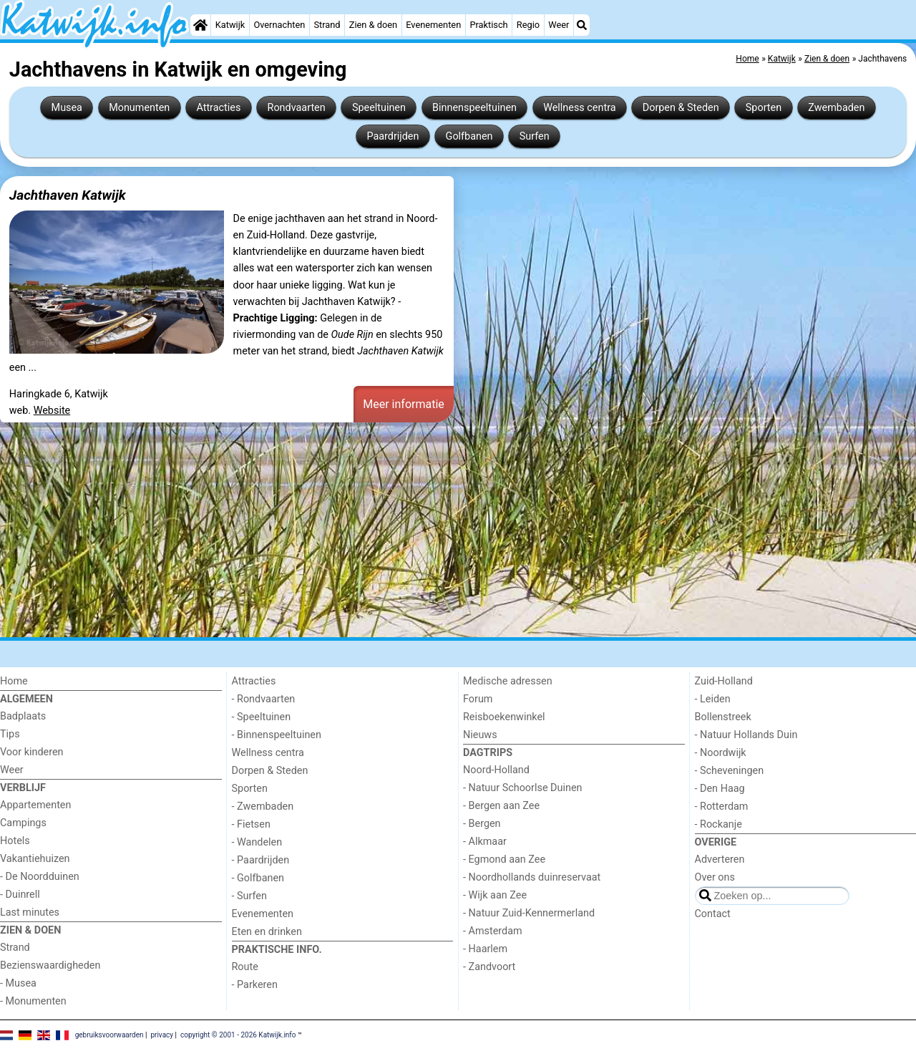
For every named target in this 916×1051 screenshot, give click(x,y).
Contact (713, 914)
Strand (326, 24)
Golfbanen (469, 136)
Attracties (218, 108)
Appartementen (35, 805)
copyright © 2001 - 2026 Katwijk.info (238, 1035)
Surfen (535, 136)
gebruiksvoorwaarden (109, 1035)
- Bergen (482, 824)
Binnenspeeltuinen (474, 108)
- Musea (18, 983)
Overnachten (279, 24)
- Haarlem (485, 949)
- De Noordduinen (39, 877)
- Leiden (713, 699)
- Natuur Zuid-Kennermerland (529, 913)
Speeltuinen (379, 108)
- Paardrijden (261, 860)
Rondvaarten (297, 108)
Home (14, 681)
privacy (161, 1035)
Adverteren (720, 859)
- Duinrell (20, 894)
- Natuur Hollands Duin (746, 735)
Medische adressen (507, 681)
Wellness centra (579, 108)
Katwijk (230, 24)
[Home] (200, 25)
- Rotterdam (722, 806)
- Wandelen (257, 842)
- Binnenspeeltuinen (276, 735)
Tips (10, 734)
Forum (477, 699)
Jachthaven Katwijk (67, 195)
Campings (23, 823)
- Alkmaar (485, 842)
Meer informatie (403, 404)
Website (52, 411)
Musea (67, 108)
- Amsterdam (492, 931)
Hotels (15, 841)
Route (245, 967)
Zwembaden (836, 108)
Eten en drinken (267, 932)
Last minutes (29, 912)
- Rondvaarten (264, 699)
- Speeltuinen (261, 717)
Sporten (763, 108)
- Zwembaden (263, 806)
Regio (528, 24)
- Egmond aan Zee (504, 859)
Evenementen (433, 24)
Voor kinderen (32, 752)
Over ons (715, 877)
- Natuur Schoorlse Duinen (522, 788)
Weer (558, 24)
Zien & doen (373, 24)
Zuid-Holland (724, 681)
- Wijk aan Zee (495, 895)
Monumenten (139, 108)
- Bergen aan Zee (501, 806)
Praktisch (488, 24)
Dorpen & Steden (681, 108)
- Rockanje (718, 824)
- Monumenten (33, 1001)
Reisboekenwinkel (504, 717)
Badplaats (23, 716)
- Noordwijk (720, 753)
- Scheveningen (729, 771)
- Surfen (249, 896)
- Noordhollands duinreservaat (531, 877)
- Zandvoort (489, 967)
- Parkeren (255, 985)
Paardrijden (392, 136)
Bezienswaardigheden (50, 965)
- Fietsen (251, 824)
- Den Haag (720, 789)
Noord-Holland (496, 770)
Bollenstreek (723, 717)
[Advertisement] (429, 532)
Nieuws (480, 735)
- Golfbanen (258, 878)
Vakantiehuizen (35, 859)
